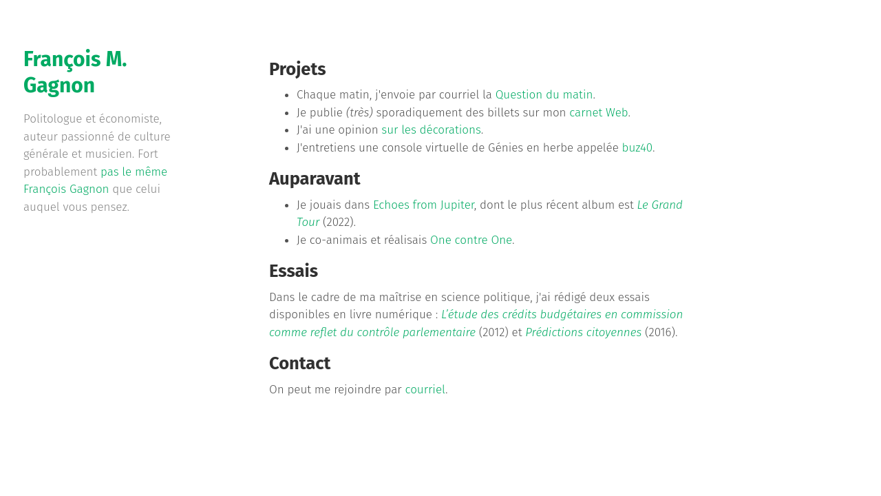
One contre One (471, 240)
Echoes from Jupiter (423, 205)
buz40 (637, 148)
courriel (425, 389)
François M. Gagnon (75, 72)
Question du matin (544, 94)
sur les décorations (431, 130)
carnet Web (598, 112)
